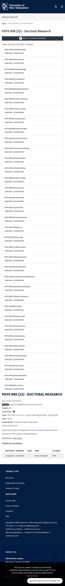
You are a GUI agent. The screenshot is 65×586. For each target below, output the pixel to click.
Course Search (10, 17)
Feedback (9, 511)
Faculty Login (11, 500)
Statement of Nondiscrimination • (38, 532)
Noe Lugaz (17, 438)
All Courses (10, 478)
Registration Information (15, 483)
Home (4, 23)
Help (7, 516)
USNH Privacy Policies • (15, 529)
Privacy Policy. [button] (32, 576)
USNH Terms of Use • (33, 529)
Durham (5, 405)
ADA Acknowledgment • (15, 532)
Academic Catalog (12, 488)
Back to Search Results (32, 38)
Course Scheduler (12, 506)
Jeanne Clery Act (12, 536)
